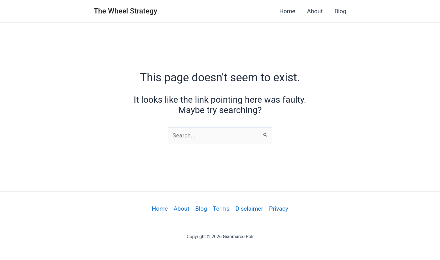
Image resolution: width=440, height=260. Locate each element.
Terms (221, 208)
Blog (340, 11)
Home (287, 11)
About (315, 11)
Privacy (278, 208)
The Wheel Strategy (125, 11)
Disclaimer (249, 208)
